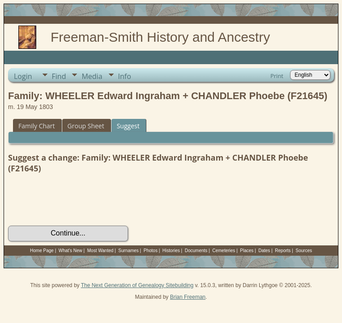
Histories (171, 250)
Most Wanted (100, 250)
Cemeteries (223, 250)
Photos (151, 250)
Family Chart (36, 126)
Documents (196, 250)
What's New (70, 250)
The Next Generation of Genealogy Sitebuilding (137, 285)
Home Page (42, 250)
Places (246, 250)
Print (276, 76)
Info (124, 76)
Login (23, 76)
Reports (283, 250)
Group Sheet (86, 126)
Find (59, 76)
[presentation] (76, 199)
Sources (303, 250)
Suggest (128, 126)
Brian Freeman (187, 297)
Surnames (128, 250)
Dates (264, 250)
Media (91, 76)
